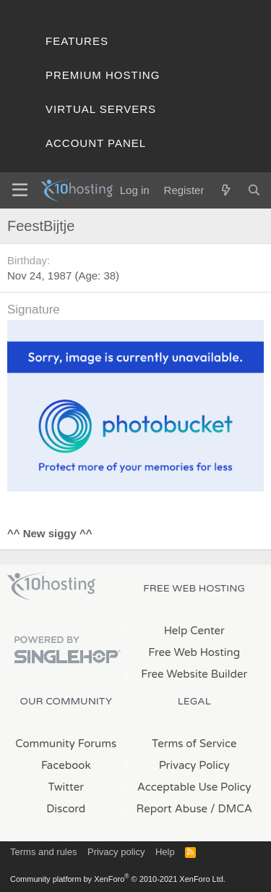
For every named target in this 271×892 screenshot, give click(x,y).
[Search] (254, 190)
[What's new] (225, 190)
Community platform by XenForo (117, 879)
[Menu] (20, 190)
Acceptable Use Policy (194, 787)
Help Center (194, 630)
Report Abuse (172, 808)
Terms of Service (194, 743)
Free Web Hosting (194, 652)
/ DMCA (231, 808)
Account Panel (96, 143)
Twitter (66, 787)
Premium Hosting (103, 75)
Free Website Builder (194, 674)
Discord (65, 808)
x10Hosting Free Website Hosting (51, 586)
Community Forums (65, 743)
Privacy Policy (194, 765)
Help (165, 851)
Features (77, 41)
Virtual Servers (101, 109)
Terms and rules (43, 851)
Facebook (66, 765)
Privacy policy (116, 851)
